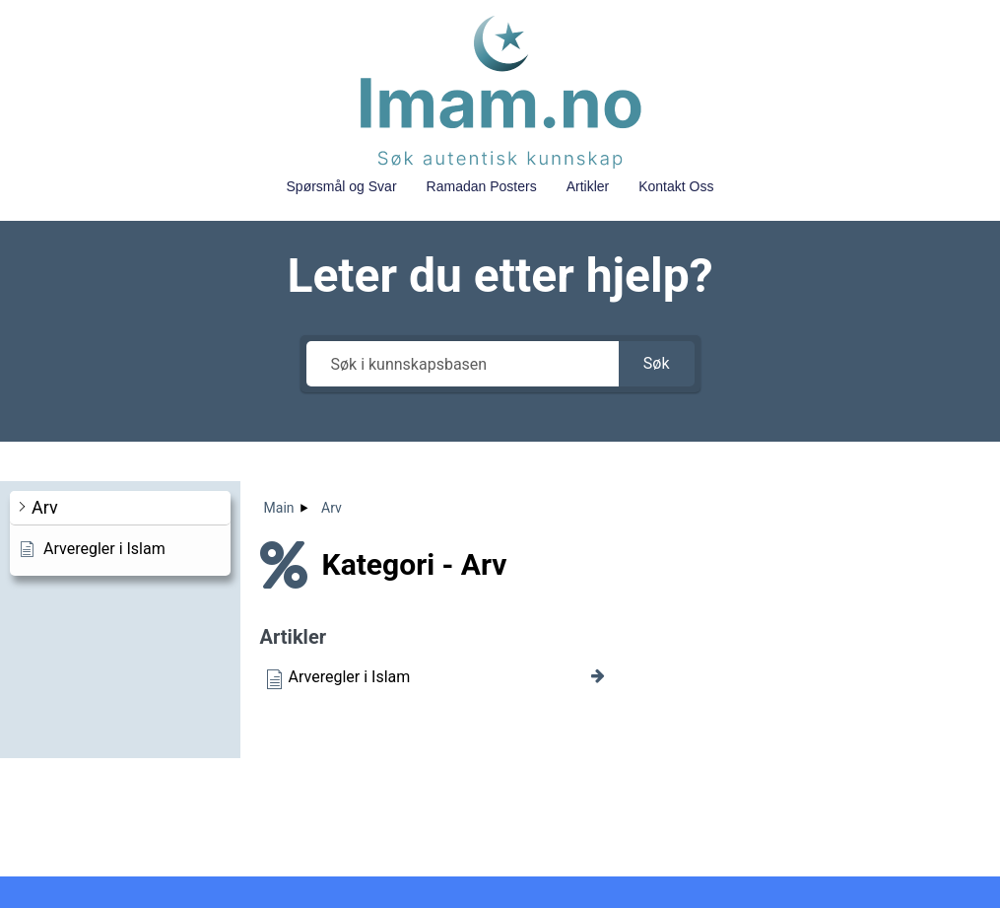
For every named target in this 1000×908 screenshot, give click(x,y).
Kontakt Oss (675, 186)
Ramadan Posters (482, 186)
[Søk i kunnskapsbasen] (462, 363)
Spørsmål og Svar (342, 186)
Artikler (588, 186)
